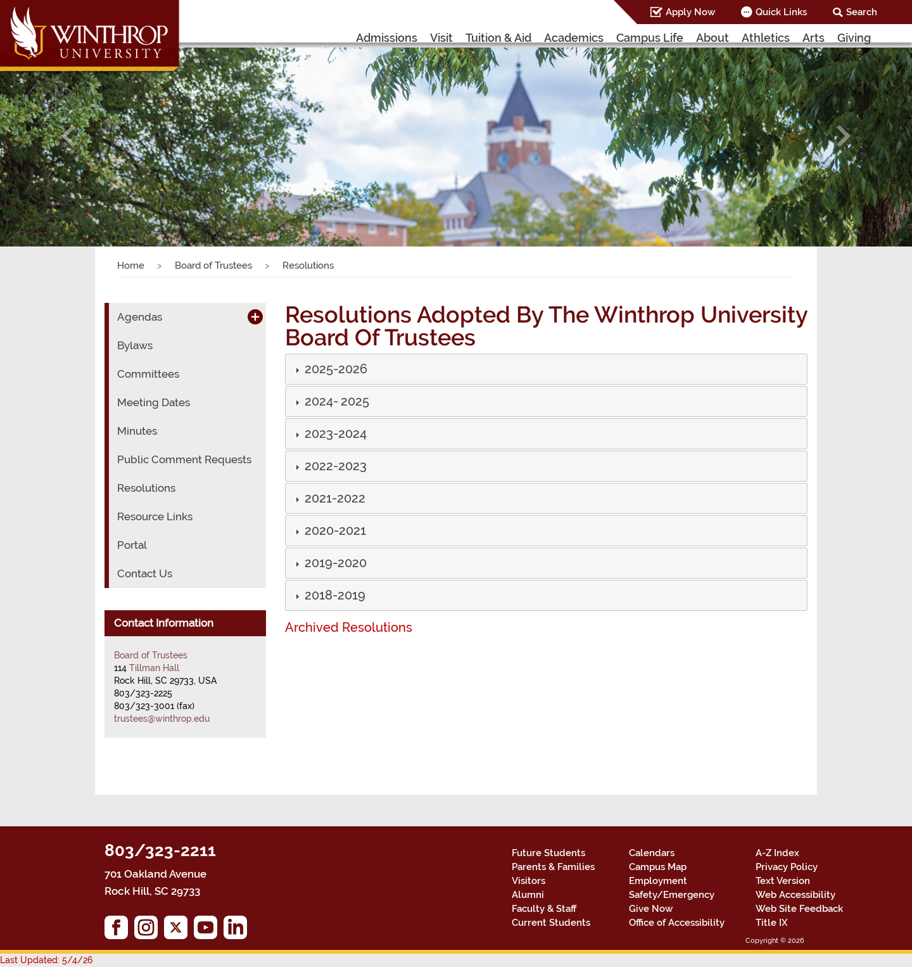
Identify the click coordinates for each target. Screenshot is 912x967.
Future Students (542, 853)
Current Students (544, 923)
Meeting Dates (148, 403)
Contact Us (141, 574)
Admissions (426, 37)
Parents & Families (548, 867)
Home (129, 265)
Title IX (770, 923)
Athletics (773, 37)
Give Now (648, 909)
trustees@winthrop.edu (155, 718)
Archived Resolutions (340, 627)
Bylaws (133, 346)
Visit (476, 37)
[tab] (546, 369)
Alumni (526, 895)
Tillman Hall (151, 667)
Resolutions (142, 488)
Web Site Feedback (792, 909)
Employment (653, 881)
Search (864, 12)
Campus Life (669, 37)
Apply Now (702, 12)
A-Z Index (775, 853)
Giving (855, 37)
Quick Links (788, 12)
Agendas (136, 317)
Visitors (527, 881)
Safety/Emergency (664, 895)
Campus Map (654, 867)
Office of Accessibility (672, 923)
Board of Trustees (205, 265)
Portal (130, 545)
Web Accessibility (790, 895)
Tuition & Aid (532, 37)
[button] (68, 136)
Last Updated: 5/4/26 (37, 960)
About (726, 37)
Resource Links (150, 517)
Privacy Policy (783, 867)
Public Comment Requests (174, 460)
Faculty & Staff (541, 909)
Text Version (780, 881)
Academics (602, 37)
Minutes (135, 431)
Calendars (648, 853)
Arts (816, 37)
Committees (143, 374)
